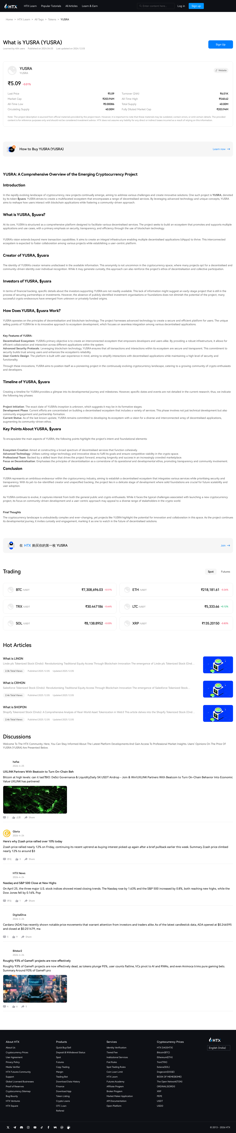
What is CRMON (14, 683)
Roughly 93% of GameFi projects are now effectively (37, 960)
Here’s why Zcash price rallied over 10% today (32, 841)
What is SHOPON (15, 707)
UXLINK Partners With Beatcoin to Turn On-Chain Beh (38, 771)
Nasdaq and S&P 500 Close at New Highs (29, 883)
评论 (9, 859)
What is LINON (13, 658)
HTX (27, 545)
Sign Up (221, 44)
